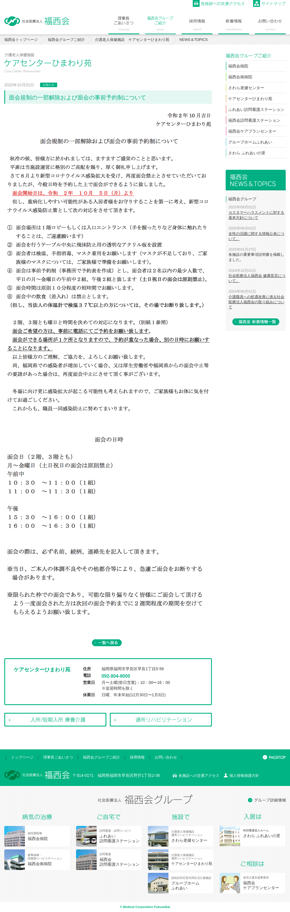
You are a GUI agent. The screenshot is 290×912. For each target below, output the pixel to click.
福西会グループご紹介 (66, 39)
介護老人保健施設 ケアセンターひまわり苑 (132, 39)
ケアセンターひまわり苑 (250, 98)
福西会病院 (238, 66)
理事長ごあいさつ (58, 757)
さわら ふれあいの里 (246, 153)
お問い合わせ (166, 757)
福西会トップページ (21, 39)
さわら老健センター (246, 87)
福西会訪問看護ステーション (254, 120)
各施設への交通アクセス (198, 775)
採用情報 (137, 757)
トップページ (22, 757)
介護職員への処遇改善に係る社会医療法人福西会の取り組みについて (256, 302)
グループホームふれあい (250, 142)
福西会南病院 (240, 77)
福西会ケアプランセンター (252, 131)
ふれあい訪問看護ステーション (256, 109)
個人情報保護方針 (244, 775)
